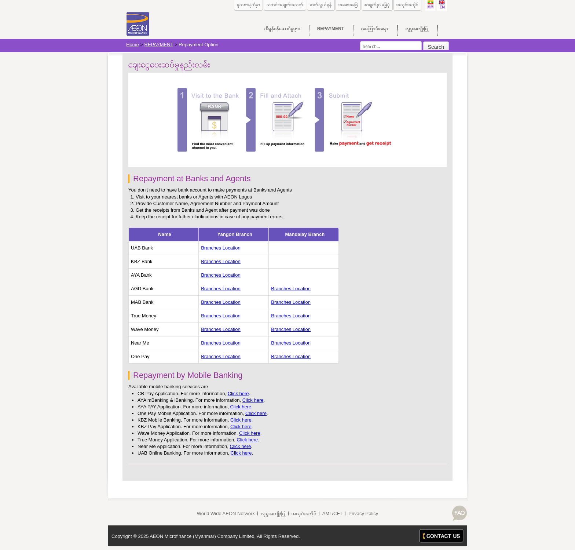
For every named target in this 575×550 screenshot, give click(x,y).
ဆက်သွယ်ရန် (321, 5)
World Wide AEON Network (226, 513)
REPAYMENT (158, 44)
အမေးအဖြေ (348, 5)
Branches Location (221, 248)
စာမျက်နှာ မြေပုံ (377, 5)
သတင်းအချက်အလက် (285, 5)
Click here (238, 393)
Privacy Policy (363, 513)
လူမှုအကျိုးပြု (273, 513)
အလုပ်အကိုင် (407, 5)
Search (436, 47)
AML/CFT (332, 513)
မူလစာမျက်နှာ (248, 5)
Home (132, 44)
